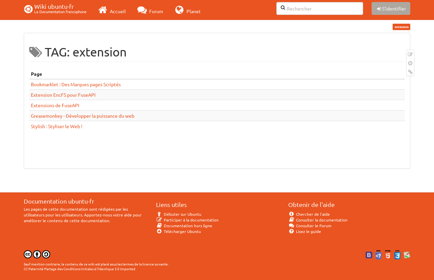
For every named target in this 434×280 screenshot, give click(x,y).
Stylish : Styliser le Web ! (56, 126)
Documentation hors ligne (184, 225)
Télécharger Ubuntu (178, 231)
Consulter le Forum (309, 225)
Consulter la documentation (318, 220)
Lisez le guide (304, 231)
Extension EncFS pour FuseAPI (63, 95)
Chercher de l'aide (309, 214)
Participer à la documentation (187, 220)
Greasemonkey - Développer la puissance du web (82, 116)
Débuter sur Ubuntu (178, 214)
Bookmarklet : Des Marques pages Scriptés (76, 84)
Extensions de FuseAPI (55, 105)
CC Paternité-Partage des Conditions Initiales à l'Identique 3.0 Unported (79, 268)
